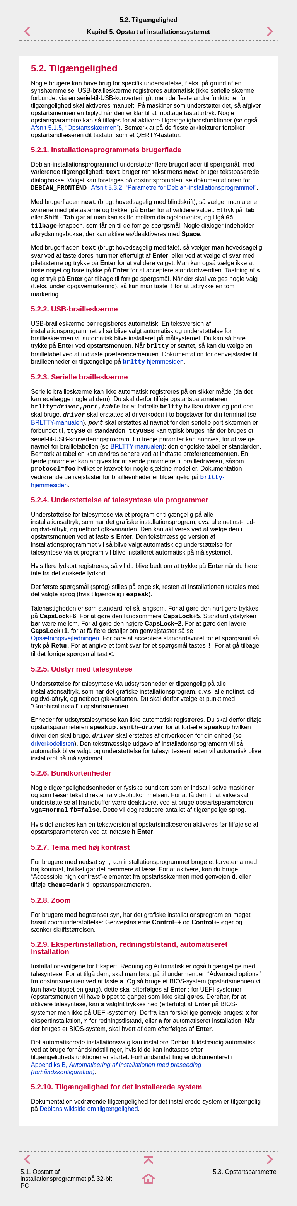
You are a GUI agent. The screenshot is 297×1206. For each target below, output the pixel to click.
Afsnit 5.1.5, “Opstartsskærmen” (75, 127)
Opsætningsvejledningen (65, 638)
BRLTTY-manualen (57, 422)
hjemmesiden (153, 361)
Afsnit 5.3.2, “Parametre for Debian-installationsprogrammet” (174, 187)
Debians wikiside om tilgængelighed (88, 1109)
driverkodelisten (52, 743)
